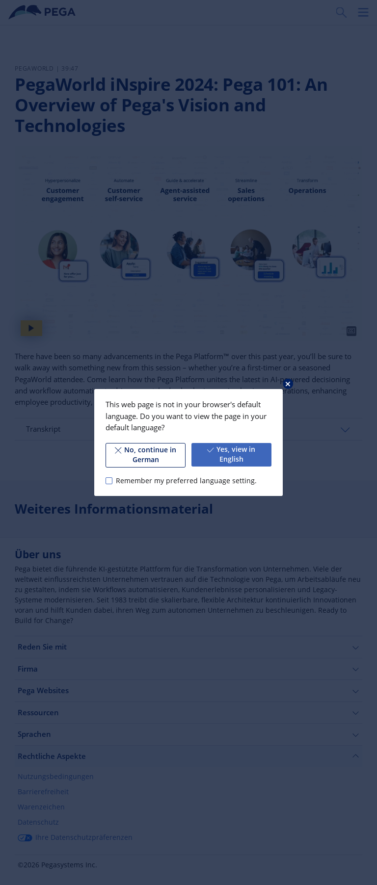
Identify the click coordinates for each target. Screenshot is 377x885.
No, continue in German (145, 454)
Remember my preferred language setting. (186, 480)
